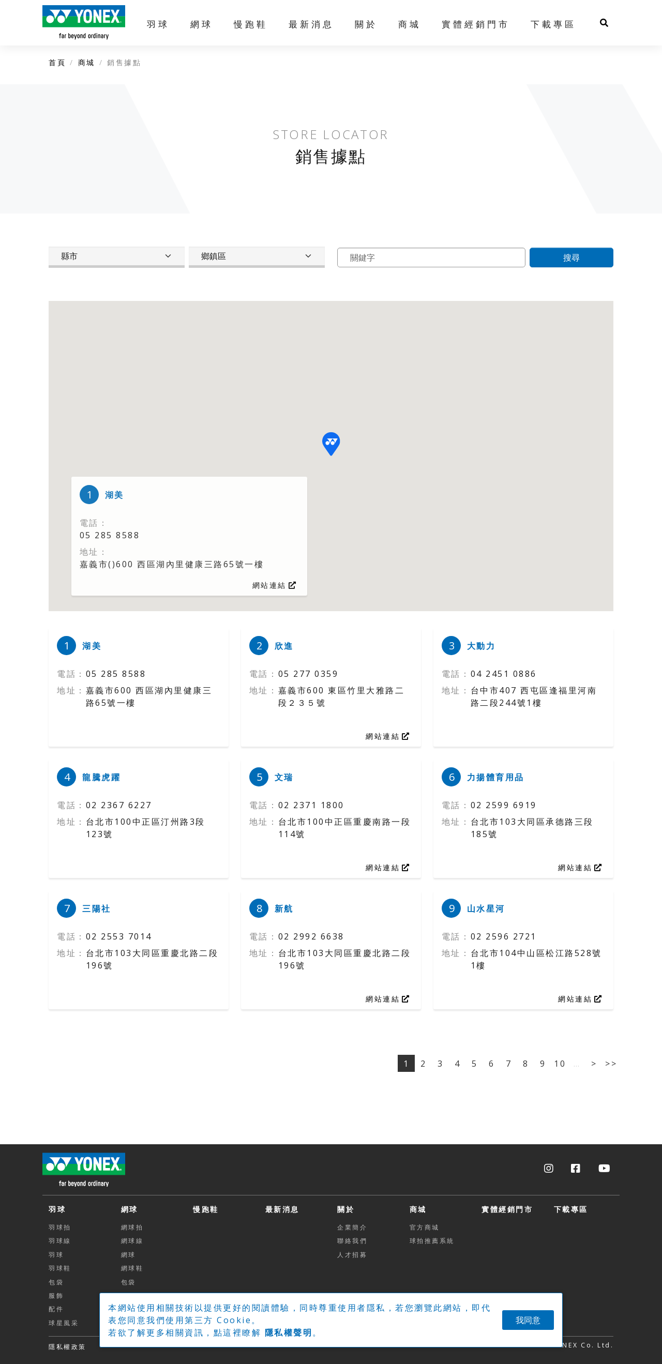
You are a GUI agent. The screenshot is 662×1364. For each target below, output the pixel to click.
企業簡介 (352, 1227)
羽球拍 (60, 1227)
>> (611, 1063)
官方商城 (425, 1227)
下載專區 (553, 24)
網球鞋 (132, 1268)
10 (560, 1063)
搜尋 (571, 257)
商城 (86, 62)
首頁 (57, 62)
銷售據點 (124, 62)
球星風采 (64, 1322)
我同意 (528, 1320)
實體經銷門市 (476, 24)
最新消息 (311, 24)
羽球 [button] (158, 24)
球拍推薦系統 (432, 1240)
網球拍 (132, 1227)
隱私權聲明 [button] (289, 1332)
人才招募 (352, 1254)
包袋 (56, 1282)
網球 (129, 1209)
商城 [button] (409, 24)
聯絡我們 (352, 1240)
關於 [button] (366, 24)
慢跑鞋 (251, 24)
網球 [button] (201, 24)
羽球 (57, 1209)
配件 (56, 1309)
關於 (345, 1209)
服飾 (56, 1295)
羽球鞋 (60, 1268)
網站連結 (274, 585)
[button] (331, 443)
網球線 (132, 1240)
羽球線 (60, 1240)
